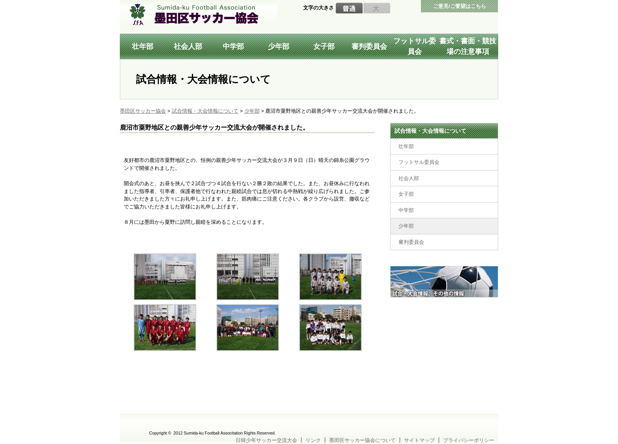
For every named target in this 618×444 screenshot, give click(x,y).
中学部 (233, 46)
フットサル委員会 (414, 46)
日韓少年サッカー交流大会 (266, 440)
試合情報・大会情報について (430, 131)
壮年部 (142, 46)
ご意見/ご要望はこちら (459, 6)
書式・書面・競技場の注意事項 (467, 46)
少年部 (278, 46)
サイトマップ (419, 440)
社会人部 (188, 46)
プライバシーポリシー (468, 440)
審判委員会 (369, 46)
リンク (313, 440)
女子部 (324, 46)
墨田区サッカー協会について (362, 440)
